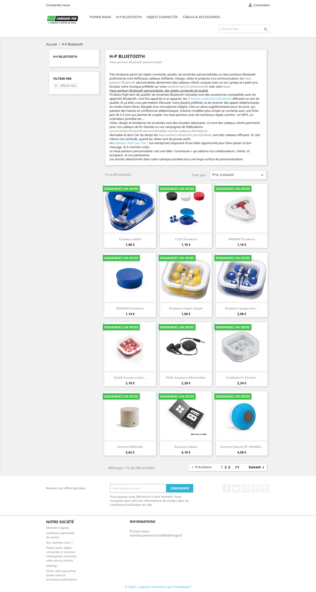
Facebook (227, 488)
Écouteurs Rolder (186, 447)
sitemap (51, 566)
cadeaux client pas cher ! (131, 143)
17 (237, 467)
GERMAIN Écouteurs (130, 308)
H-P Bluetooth (129, 17)
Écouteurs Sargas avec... (241, 308)
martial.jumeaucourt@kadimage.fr (156, 535)
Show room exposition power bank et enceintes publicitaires (61, 575)
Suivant (257, 467)
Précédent (201, 467)
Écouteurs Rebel (130, 239)
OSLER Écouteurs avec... (130, 377)
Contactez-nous (58, 5)
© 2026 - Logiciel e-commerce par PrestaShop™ (158, 587)
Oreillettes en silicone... (242, 377)
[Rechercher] (244, 29)
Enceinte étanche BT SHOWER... (241, 447)
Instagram (265, 488)
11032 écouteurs (186, 239)
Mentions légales (57, 528)
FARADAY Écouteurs (242, 239)
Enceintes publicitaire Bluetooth (210, 98)
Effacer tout (65, 85)
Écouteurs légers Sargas (186, 308)
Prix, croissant (238, 174)
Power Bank (100, 17)
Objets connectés (162, 17)
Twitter (236, 488)
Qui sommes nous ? (59, 542)
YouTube (246, 488)
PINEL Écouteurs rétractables (186, 377)
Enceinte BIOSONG (130, 447)
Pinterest (256, 488)
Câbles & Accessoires (201, 17)
